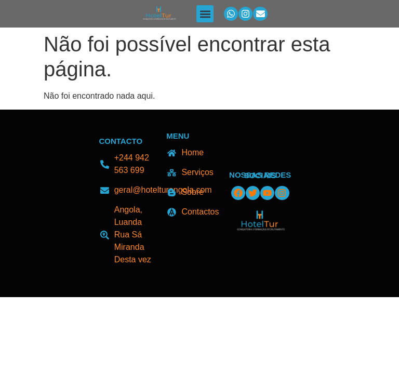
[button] (205, 13)
